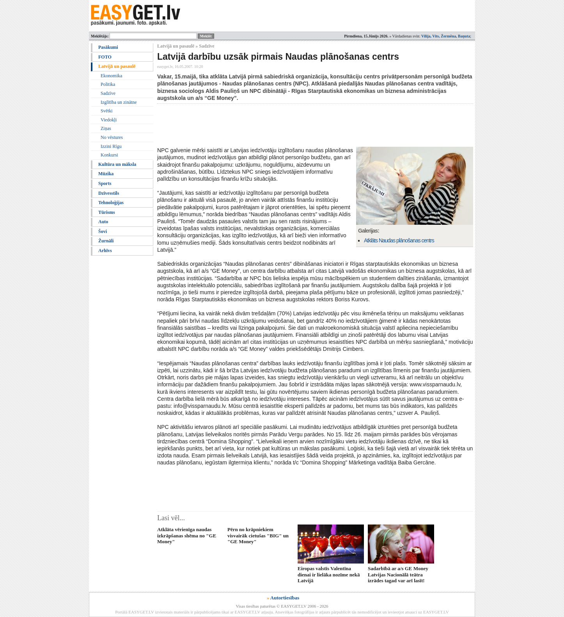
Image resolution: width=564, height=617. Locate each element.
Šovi (102, 231)
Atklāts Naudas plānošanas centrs (399, 240)
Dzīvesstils (108, 193)
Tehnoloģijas (111, 202)
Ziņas (106, 128)
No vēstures (112, 137)
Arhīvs (105, 250)
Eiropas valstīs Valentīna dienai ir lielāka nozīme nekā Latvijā (329, 574)
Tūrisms (106, 212)
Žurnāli (106, 241)
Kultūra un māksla (117, 164)
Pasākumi (108, 47)
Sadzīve (108, 93)
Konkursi (109, 155)
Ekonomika (111, 75)
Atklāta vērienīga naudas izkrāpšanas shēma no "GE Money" (186, 535)
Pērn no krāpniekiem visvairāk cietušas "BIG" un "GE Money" (258, 535)
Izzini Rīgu (111, 146)
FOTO (105, 57)
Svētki (107, 111)
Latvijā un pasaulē (116, 66)
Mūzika (106, 173)
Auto (103, 221)
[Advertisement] (299, 125)
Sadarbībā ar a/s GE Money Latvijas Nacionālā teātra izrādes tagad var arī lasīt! (398, 574)
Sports (104, 183)
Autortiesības (284, 598)
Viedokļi (109, 120)
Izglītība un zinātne (119, 102)
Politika (108, 84)
